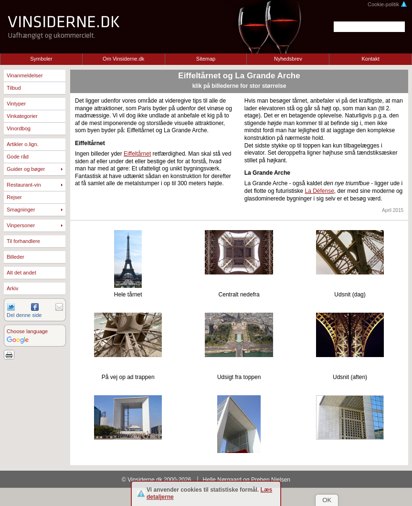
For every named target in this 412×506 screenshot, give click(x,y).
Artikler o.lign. (23, 144)
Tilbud (14, 88)
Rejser (14, 197)
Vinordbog (19, 128)
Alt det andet (21, 272)
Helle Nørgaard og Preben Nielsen (246, 479)
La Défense (319, 191)
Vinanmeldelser (25, 75)
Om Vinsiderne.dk (123, 59)
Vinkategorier (22, 116)
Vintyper (16, 103)
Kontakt (370, 59)
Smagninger (21, 209)
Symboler (41, 59)
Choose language (27, 331)
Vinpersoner (21, 225)
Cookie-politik (387, 4)
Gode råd (18, 156)
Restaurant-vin (24, 185)
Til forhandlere (23, 241)
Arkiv (12, 288)
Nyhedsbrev (288, 59)
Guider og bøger (26, 169)
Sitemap (205, 59)
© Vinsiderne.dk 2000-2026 (156, 479)
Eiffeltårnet (137, 153)
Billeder (15, 257)
